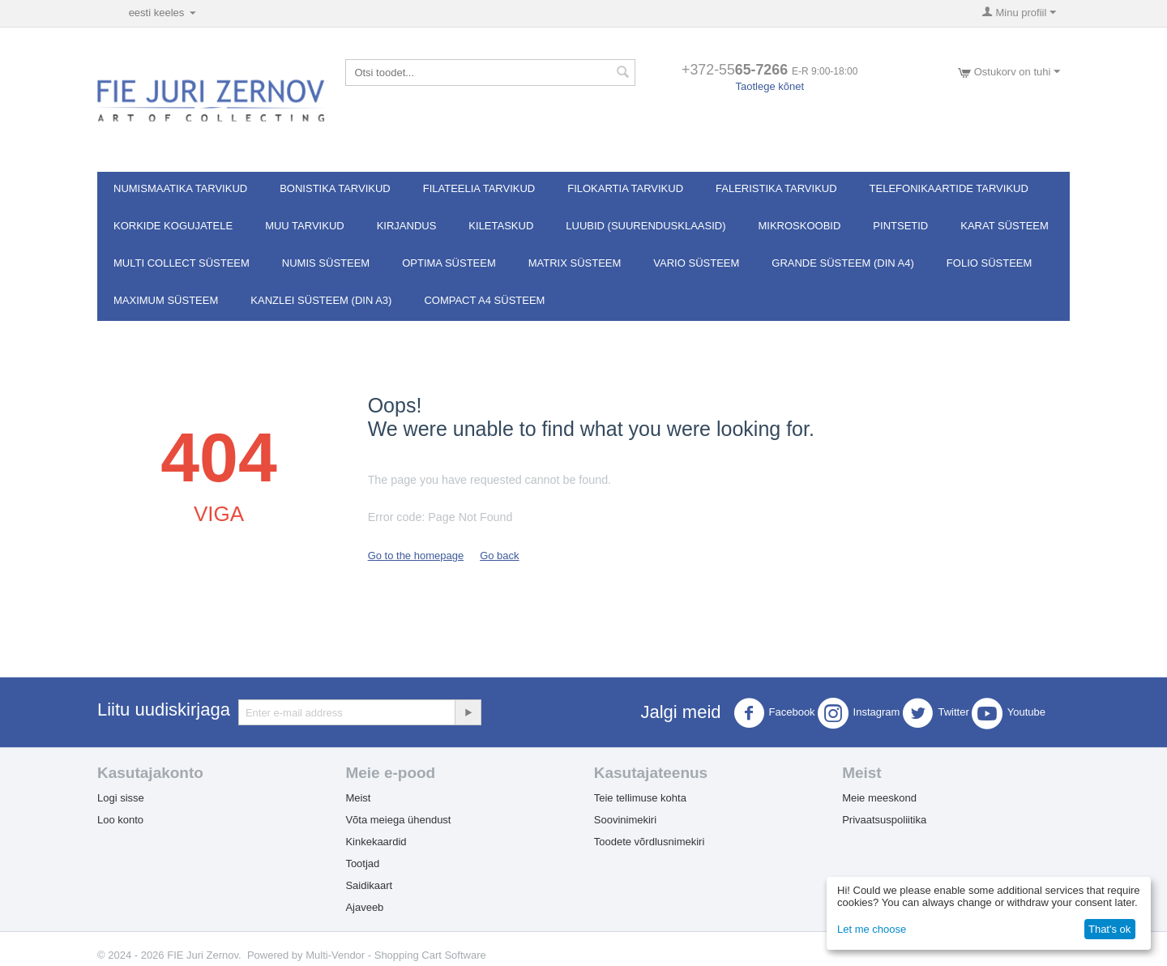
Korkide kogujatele (173, 226)
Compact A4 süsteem (484, 300)
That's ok (1109, 929)
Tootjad (362, 863)
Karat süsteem (1004, 226)
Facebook (774, 713)
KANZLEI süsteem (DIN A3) (320, 300)
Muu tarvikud (304, 226)
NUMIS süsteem (326, 263)
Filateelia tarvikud (479, 188)
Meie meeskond (879, 798)
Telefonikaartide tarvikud (949, 188)
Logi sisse (120, 798)
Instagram (859, 713)
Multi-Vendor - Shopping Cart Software (396, 955)
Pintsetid (900, 226)
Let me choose (871, 929)
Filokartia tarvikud (625, 188)
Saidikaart (368, 885)
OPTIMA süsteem (449, 263)
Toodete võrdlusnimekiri (649, 842)
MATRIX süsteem (575, 263)
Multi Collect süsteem (181, 263)
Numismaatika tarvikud (180, 188)
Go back (499, 555)
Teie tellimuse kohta (640, 798)
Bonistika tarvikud (335, 188)
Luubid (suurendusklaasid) (645, 226)
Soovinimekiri (625, 820)
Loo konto (120, 820)
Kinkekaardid (375, 842)
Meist (357, 798)
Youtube (1008, 713)
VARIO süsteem (696, 263)
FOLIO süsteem (989, 263)
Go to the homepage (416, 555)
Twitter (935, 713)
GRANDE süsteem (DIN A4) (843, 263)
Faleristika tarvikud (776, 188)
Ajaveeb (364, 907)
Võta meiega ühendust (398, 820)
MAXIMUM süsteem (165, 300)
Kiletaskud (500, 226)
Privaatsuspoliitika (884, 820)
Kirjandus (407, 226)
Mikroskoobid (800, 226)
